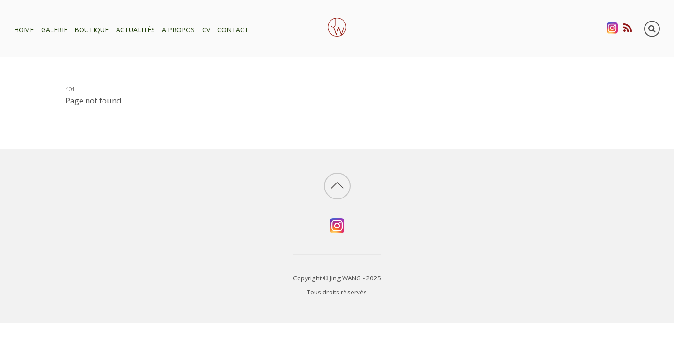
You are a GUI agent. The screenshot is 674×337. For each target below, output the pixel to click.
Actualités (135, 29)
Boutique (91, 29)
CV (206, 29)
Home (24, 29)
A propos (178, 29)
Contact (233, 29)
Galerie (54, 29)
